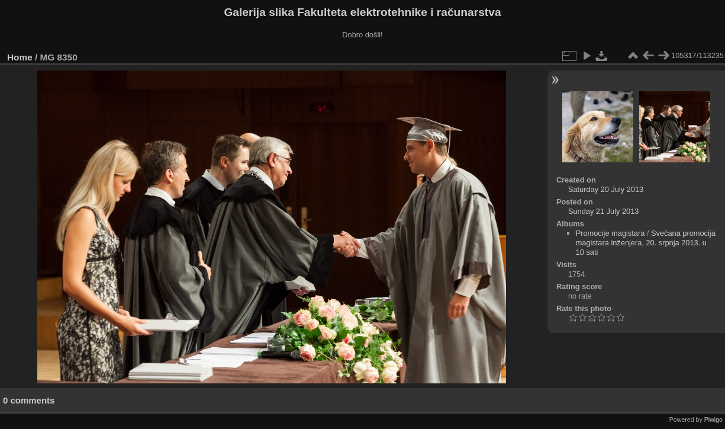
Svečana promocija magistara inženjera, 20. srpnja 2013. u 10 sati (646, 243)
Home (20, 57)
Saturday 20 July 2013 (605, 189)
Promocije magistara (610, 233)
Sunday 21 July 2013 (603, 211)
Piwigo (713, 419)
